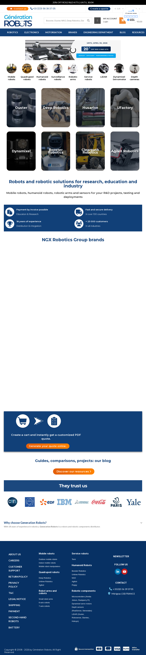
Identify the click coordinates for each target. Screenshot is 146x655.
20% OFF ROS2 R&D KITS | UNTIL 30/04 (73, 2)
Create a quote (99, 8)
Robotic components (84, 590)
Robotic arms (73, 78)
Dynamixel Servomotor (119, 78)
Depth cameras (134, 78)
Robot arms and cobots (48, 592)
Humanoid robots (42, 78)
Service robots (88, 78)
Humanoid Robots (82, 565)
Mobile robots (11, 78)
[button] (47, 446)
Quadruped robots (27, 78)
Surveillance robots (58, 78)
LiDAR (103, 76)
